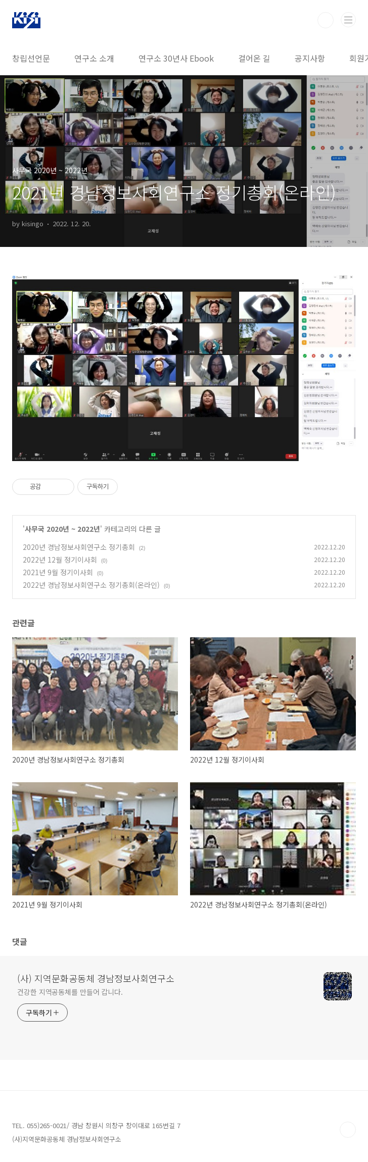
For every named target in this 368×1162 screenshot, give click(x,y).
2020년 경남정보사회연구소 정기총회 (79, 547)
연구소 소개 (94, 58)
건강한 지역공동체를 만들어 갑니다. (70, 992)
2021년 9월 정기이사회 (58, 572)
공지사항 (310, 58)
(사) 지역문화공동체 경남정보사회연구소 (95, 978)
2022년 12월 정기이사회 (60, 559)
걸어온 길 (254, 58)
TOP (348, 1130)
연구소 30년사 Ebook (176, 58)
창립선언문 (31, 58)
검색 (325, 20)
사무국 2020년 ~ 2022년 (62, 529)
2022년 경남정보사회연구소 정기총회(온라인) (91, 585)
